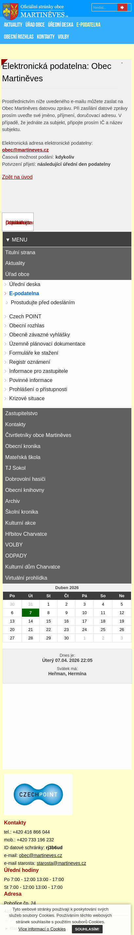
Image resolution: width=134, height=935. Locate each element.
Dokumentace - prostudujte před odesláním (22, 222)
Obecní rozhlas (26, 325)
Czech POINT (25, 316)
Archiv (12, 501)
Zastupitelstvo (21, 413)
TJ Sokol (15, 468)
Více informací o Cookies (42, 929)
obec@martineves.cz (40, 855)
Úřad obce (17, 274)
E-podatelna (24, 293)
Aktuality (15, 263)
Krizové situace (27, 398)
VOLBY (14, 544)
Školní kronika (21, 512)
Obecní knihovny (24, 490)
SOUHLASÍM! (87, 929)
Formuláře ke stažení (33, 353)
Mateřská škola (23, 457)
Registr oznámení (29, 362)
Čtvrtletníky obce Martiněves (38, 435)
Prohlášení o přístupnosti (38, 389)
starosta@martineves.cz (61, 863)
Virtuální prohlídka (26, 578)
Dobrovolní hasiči (25, 479)
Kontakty (15, 424)
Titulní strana (20, 252)
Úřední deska (24, 284)
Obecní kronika (23, 446)
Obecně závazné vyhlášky (39, 334)
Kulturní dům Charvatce (32, 567)
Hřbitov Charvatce (26, 534)
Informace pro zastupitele (38, 371)
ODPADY (16, 556)
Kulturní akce (20, 523)
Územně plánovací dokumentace (47, 344)
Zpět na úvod (17, 177)
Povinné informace (31, 380)
